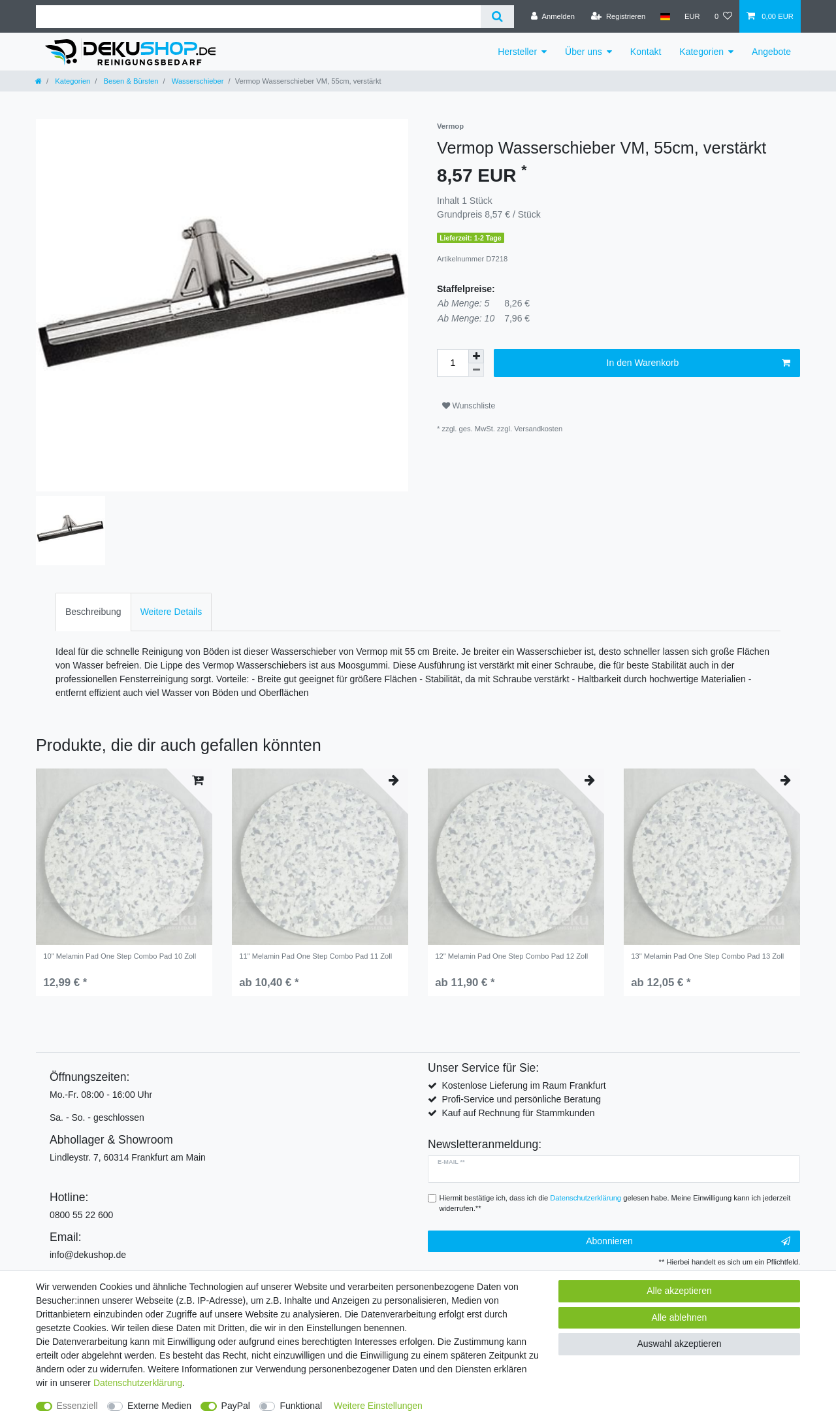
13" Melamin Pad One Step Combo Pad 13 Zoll (707, 956)
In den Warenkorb (698, 363)
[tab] (93, 612)
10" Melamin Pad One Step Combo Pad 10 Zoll (119, 956)
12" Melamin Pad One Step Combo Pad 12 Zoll (511, 956)
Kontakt (645, 51)
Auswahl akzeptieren (679, 1343)
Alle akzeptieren (679, 1290)
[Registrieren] (618, 16)
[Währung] (692, 16)
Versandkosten (538, 429)
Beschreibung (93, 611)
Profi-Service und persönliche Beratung (521, 1099)
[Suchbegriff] (258, 16)
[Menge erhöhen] (476, 356)
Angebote (771, 51)
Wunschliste (468, 405)
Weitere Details (171, 611)
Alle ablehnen (679, 1317)
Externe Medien (159, 1405)
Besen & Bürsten (129, 81)
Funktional (301, 1405)
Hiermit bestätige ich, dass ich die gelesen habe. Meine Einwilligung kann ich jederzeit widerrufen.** (615, 1203)
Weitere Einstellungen (378, 1405)
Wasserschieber (197, 81)
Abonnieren (688, 1242)
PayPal (235, 1405)
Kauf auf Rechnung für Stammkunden (518, 1113)
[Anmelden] (553, 16)
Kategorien (701, 51)
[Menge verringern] (476, 370)
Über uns (583, 51)
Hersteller (517, 51)
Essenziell (77, 1405)
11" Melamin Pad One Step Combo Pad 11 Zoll (315, 956)
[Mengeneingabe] (452, 363)
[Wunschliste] (723, 16)
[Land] (664, 16)
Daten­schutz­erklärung (137, 1383)
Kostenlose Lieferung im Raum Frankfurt (523, 1085)
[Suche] (497, 16)
